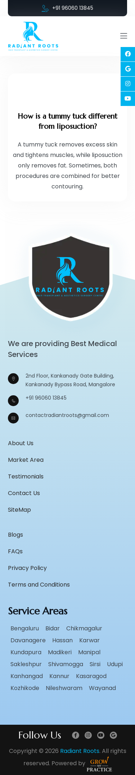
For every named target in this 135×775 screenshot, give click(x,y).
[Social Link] (128, 54)
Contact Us (24, 493)
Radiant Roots (79, 751)
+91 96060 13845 (67, 8)
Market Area (26, 460)
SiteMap (19, 510)
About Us (20, 443)
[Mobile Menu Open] (123, 36)
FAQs (15, 551)
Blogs (15, 535)
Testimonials (26, 476)
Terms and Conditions (39, 584)
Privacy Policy (27, 568)
